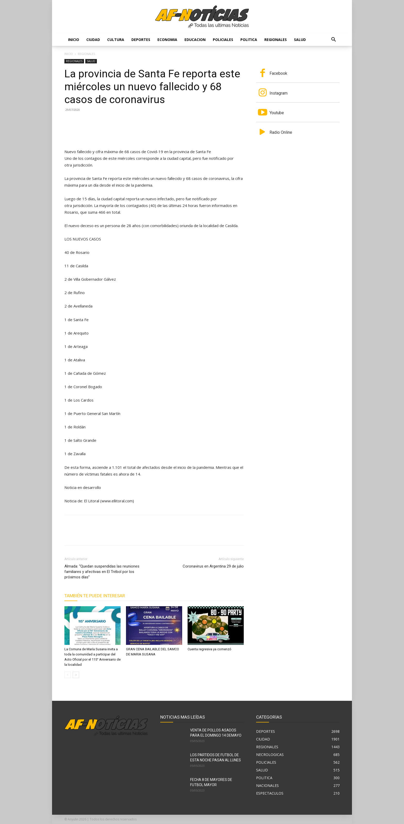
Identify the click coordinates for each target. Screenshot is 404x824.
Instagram (279, 93)
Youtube (277, 112)
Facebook (278, 73)
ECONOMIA (167, 39)
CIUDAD (93, 39)
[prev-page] (67, 675)
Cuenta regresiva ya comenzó (209, 649)
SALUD (300, 39)
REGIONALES (275, 39)
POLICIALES (223, 39)
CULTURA (115, 39)
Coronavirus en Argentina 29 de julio (213, 566)
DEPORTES (140, 39)
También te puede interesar (94, 595)
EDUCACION (195, 39)
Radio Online (281, 132)
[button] (333, 40)
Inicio (73, 39)
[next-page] (76, 675)
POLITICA (248, 39)
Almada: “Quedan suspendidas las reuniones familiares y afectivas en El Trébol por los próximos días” (101, 571)
